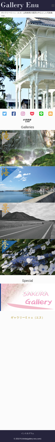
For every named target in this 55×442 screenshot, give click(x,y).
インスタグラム (27, 433)
